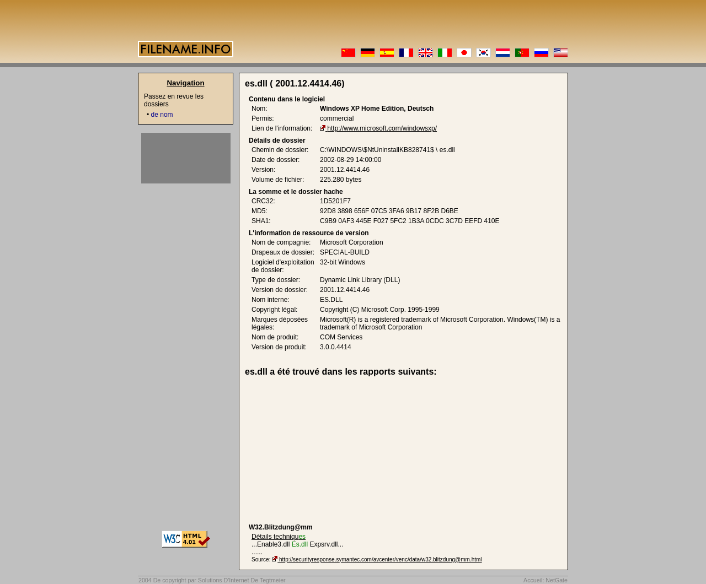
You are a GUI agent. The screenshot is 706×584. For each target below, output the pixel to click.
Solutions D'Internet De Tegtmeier (242, 580)
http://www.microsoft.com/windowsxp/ (382, 128)
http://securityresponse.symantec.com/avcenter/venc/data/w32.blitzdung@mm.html (380, 559)
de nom (162, 114)
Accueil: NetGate (545, 580)
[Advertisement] (334, 450)
